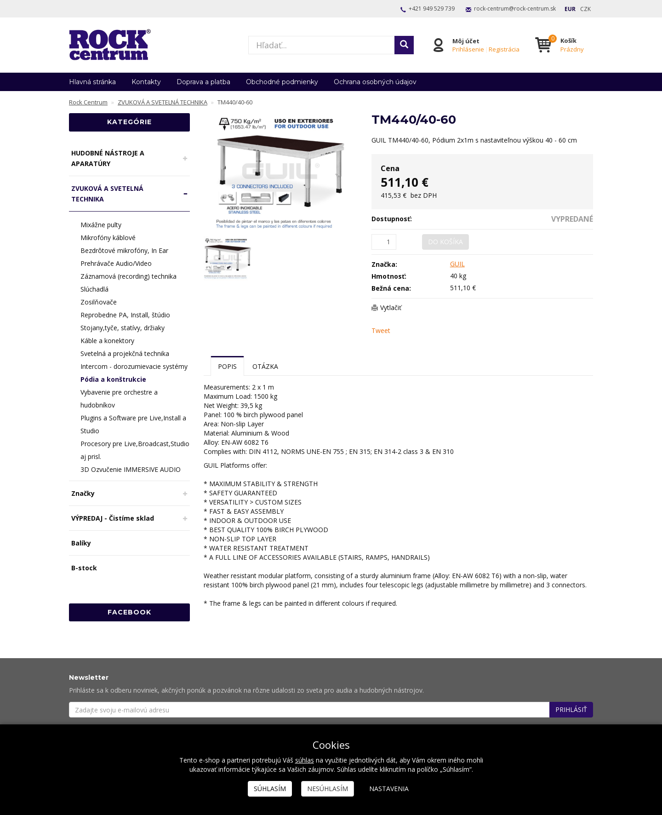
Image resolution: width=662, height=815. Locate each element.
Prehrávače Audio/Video (116, 263)
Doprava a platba (203, 82)
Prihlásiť (571, 709)
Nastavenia (389, 788)
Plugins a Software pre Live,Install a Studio (133, 424)
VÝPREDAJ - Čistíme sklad (112, 518)
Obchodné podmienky (282, 82)
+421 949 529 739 (432, 8)
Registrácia (504, 49)
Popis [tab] (227, 366)
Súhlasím (270, 788)
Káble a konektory (107, 340)
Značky (83, 493)
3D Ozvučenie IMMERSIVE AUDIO (130, 469)
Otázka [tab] (265, 366)
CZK (585, 9)
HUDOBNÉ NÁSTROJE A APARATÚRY (107, 158)
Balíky (81, 543)
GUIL (457, 263)
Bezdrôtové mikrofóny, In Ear (124, 250)
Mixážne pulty (100, 224)
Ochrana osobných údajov (375, 82)
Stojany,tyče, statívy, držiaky (122, 327)
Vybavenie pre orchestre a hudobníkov (119, 398)
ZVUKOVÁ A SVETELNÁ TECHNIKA (107, 193)
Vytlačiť (390, 307)
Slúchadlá (94, 289)
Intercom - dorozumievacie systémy (134, 366)
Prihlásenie (468, 49)
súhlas (304, 760)
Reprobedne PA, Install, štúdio (125, 314)
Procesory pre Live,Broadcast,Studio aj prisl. (134, 450)
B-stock (84, 567)
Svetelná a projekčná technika (124, 353)
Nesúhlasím (327, 788)
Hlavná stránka (92, 82)
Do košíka (445, 241)
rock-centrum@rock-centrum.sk (515, 8)
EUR (570, 9)
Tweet (380, 330)
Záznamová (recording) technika (128, 276)
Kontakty (146, 82)
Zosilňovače (98, 302)
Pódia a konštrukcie (113, 379)
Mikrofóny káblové (108, 237)
